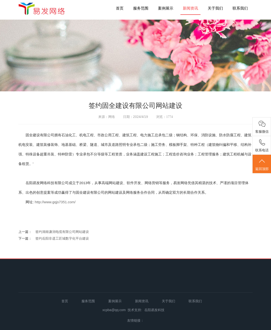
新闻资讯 (190, 8)
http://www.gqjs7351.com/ (55, 202)
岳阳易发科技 (154, 310)
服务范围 (140, 8)
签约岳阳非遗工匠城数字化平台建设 (62, 238)
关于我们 (215, 8)
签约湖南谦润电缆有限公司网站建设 (62, 232)
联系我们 (240, 8)
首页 (120, 8)
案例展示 (165, 8)
